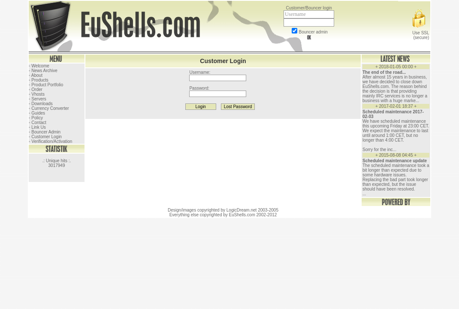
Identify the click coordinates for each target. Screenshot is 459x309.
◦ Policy (36, 117)
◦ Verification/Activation (50, 141)
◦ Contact (37, 122)
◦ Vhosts (37, 94)
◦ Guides (37, 113)
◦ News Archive (43, 70)
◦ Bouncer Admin (44, 132)
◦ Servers (37, 99)
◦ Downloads (41, 103)
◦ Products (38, 80)
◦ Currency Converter (49, 108)
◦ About (35, 75)
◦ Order (35, 89)
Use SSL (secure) (420, 33)
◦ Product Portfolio (46, 84)
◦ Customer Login (45, 136)
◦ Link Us (37, 127)
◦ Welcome (39, 66)
